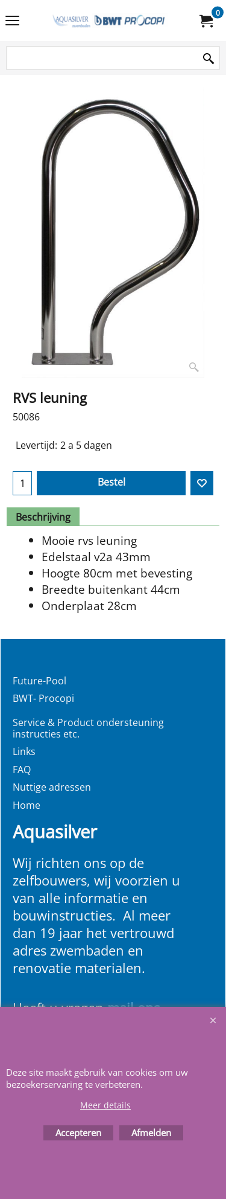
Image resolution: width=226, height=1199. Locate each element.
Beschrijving (43, 517)
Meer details (105, 1105)
